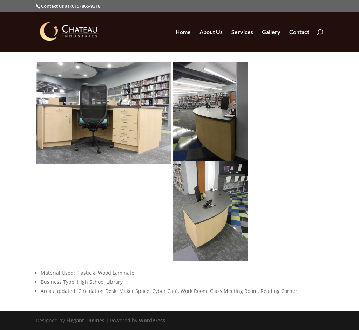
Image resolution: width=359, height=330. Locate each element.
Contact (299, 32)
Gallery (271, 32)
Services (242, 32)
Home (183, 32)
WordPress (152, 320)
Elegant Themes (85, 320)
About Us (211, 32)
